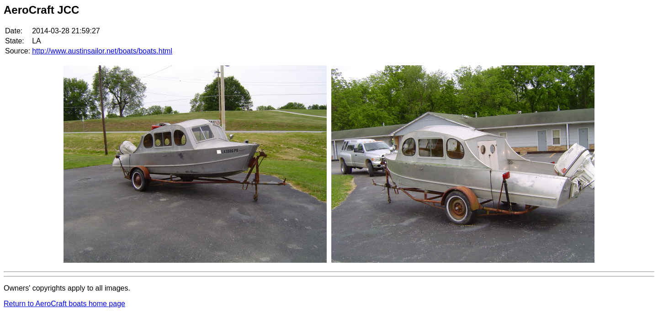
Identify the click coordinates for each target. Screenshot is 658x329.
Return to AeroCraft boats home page (64, 304)
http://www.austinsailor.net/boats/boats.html (102, 51)
